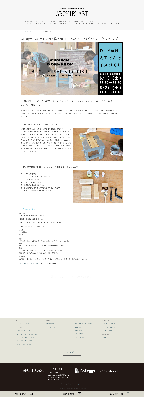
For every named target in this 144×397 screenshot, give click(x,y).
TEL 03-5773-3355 (53, 377)
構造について (78, 327)
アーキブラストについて (110, 323)
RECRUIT (115, 23)
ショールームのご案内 (109, 327)
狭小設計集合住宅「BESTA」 (25, 341)
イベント (31, 31)
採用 (104, 337)
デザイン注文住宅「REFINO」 (25, 337)
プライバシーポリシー (76, 384)
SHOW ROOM (78, 23)
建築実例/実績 (50, 323)
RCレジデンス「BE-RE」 (24, 344)
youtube (103, 24)
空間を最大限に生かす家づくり (84, 323)
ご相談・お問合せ (108, 330)
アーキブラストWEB (23, 323)
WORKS (53, 23)
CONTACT (90, 23)
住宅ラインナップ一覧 (23, 330)
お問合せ (72, 352)
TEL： (28, 263)
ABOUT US (64, 23)
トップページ (25, 31)
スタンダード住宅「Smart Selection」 (27, 334)
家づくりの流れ (79, 334)
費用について (78, 330)
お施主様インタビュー (52, 327)
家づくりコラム (79, 337)
